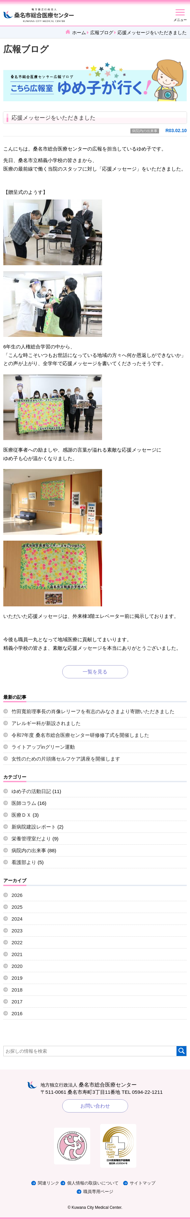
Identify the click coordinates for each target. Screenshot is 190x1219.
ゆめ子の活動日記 (31, 791)
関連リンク (48, 1183)
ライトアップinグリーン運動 (43, 747)
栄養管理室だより (31, 838)
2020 (17, 966)
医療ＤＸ (21, 815)
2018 (17, 990)
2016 (17, 1013)
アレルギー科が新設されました (46, 723)
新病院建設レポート (34, 827)
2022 (17, 942)
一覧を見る (95, 671)
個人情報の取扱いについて (93, 1183)
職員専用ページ (98, 1191)
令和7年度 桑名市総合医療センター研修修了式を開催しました (80, 735)
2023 (17, 930)
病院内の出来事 (144, 131)
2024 (17, 919)
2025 (17, 907)
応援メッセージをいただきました (53, 118)
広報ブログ (101, 32)
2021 (17, 954)
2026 (17, 895)
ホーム (79, 32)
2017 (17, 1001)
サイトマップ (142, 1183)
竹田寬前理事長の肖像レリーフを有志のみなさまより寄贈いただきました (93, 711)
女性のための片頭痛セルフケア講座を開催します (66, 759)
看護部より (24, 862)
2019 (17, 978)
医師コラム (24, 803)
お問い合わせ (95, 1106)
